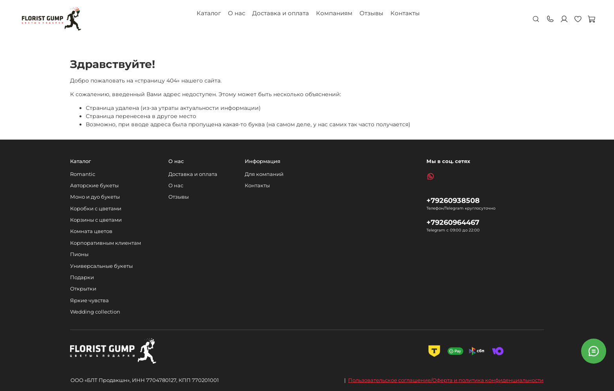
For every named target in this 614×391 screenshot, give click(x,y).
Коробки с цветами (95, 209)
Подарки (82, 277)
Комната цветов (91, 231)
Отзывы (371, 13)
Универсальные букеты (101, 266)
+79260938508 (453, 200)
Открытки (83, 289)
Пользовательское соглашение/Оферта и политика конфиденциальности (446, 380)
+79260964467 (452, 222)
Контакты (405, 13)
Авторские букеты (94, 185)
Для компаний (264, 174)
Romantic (82, 174)
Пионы (79, 254)
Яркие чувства (89, 300)
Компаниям (334, 13)
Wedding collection (95, 312)
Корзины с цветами (96, 220)
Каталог (209, 13)
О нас (236, 13)
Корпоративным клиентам (105, 243)
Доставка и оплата (280, 13)
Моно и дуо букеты (95, 197)
